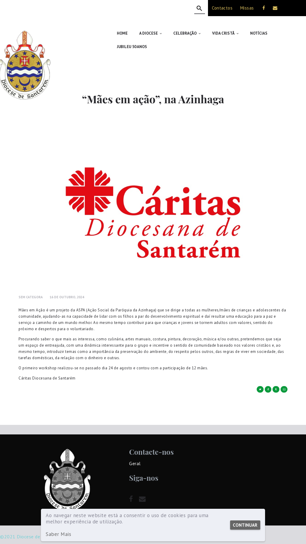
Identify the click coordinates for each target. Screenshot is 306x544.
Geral (135, 450)
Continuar (244, 525)
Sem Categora (31, 283)
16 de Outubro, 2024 (67, 283)
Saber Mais (58, 534)
